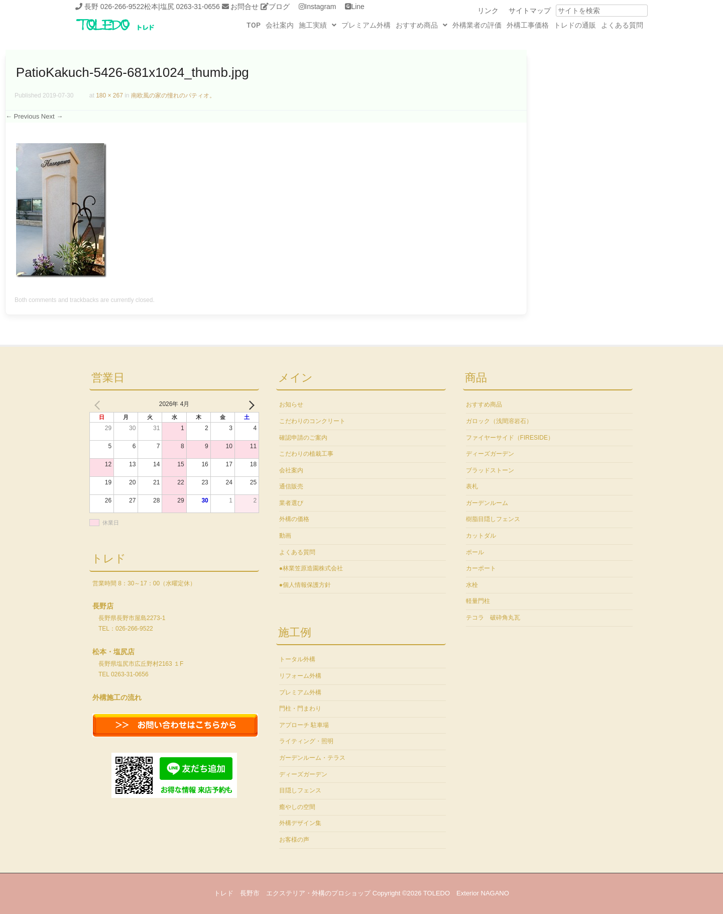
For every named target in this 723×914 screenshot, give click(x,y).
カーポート (481, 568)
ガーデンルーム (487, 502)
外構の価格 (294, 519)
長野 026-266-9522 (114, 7)
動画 (285, 535)
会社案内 (280, 25)
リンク (488, 11)
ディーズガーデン (303, 774)
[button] (317, 25)
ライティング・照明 (306, 741)
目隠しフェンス (300, 790)
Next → (52, 116)
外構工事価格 (528, 25)
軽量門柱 (478, 600)
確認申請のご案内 (303, 437)
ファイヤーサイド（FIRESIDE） (510, 437)
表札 (472, 486)
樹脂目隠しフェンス (493, 519)
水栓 (472, 584)
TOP (254, 25)
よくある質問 (622, 25)
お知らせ (291, 404)
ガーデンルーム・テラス (312, 757)
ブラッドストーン (490, 470)
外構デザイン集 (300, 823)
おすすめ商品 (421, 25)
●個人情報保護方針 (305, 584)
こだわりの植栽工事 (306, 453)
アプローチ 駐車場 (304, 725)
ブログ (279, 7)
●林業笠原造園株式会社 (311, 568)
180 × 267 (109, 95)
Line (357, 7)
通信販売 (291, 486)
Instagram (320, 7)
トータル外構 (297, 659)
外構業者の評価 (477, 25)
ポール (475, 552)
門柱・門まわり (300, 708)
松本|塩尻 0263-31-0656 (182, 7)
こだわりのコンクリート (312, 421)
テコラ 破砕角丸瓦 (493, 617)
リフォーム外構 (300, 675)
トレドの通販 (575, 25)
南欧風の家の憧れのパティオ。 (173, 95)
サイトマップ (530, 11)
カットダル (481, 535)
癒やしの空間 (297, 806)
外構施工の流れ (117, 697)
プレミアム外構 (366, 25)
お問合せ (244, 7)
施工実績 (317, 25)
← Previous (22, 116)
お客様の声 (294, 839)
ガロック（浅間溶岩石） (499, 421)
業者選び (291, 502)
